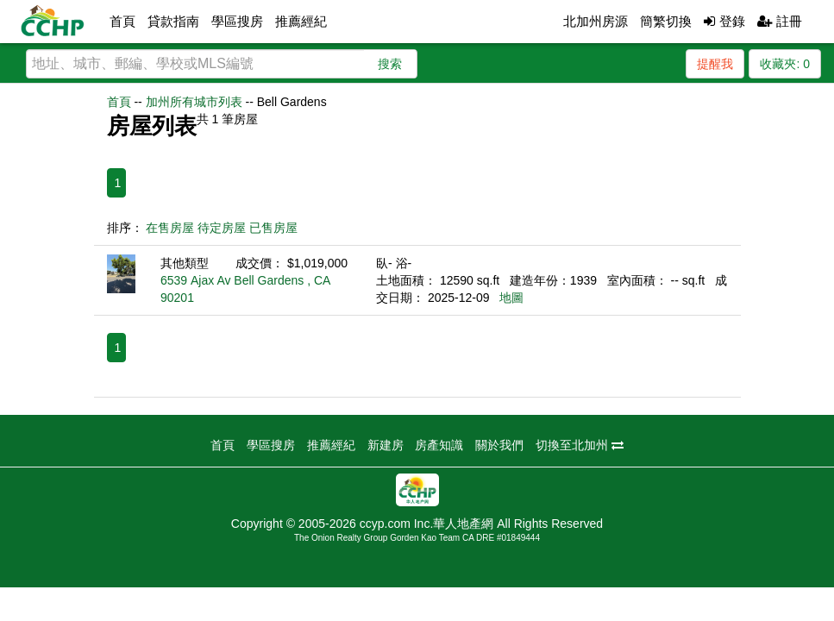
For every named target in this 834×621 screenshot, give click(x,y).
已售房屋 (273, 228)
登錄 (724, 21)
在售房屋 (170, 228)
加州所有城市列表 (194, 102)
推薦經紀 (301, 21)
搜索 (390, 64)
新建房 (385, 445)
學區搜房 (237, 21)
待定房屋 (222, 228)
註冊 (779, 21)
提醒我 (715, 64)
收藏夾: (785, 64)
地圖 (511, 297)
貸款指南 (173, 21)
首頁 (122, 21)
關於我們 (499, 445)
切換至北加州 (580, 445)
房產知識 (439, 445)
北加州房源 (595, 21)
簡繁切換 (666, 21)
